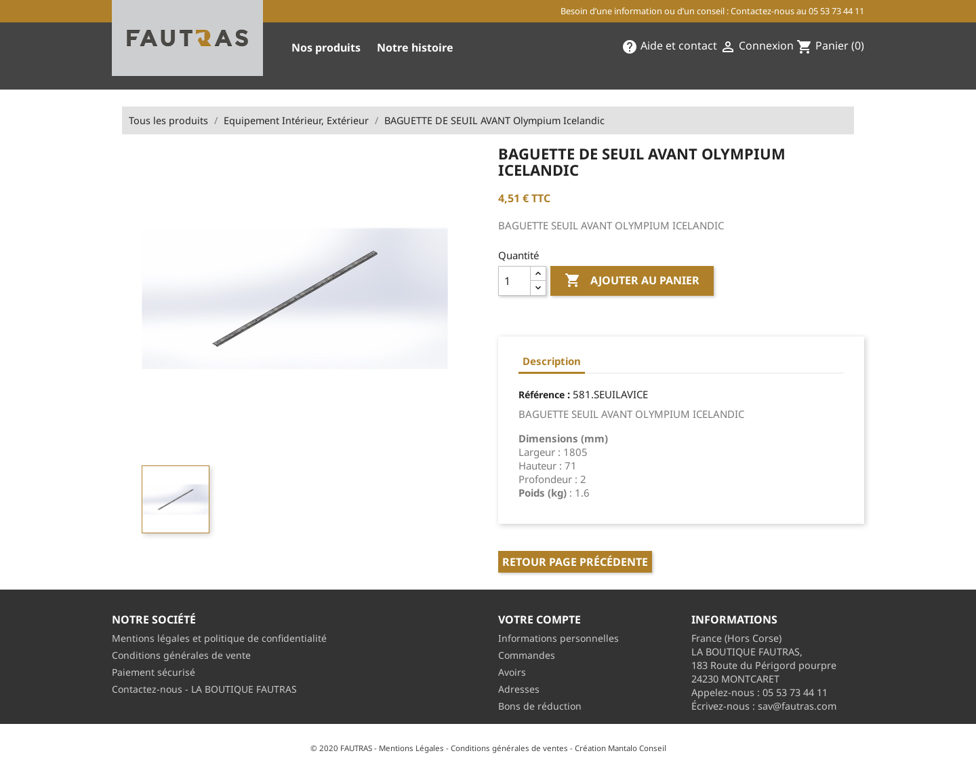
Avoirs (512, 672)
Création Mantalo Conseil (620, 748)
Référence (541, 394)
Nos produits (326, 47)
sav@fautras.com (797, 706)
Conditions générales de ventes (509, 748)
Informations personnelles (558, 638)
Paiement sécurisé (153, 672)
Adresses (519, 689)
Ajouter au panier (632, 281)
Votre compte (539, 619)
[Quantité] (514, 281)
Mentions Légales (411, 748)
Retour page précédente (575, 561)
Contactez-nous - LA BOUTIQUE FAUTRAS (204, 689)
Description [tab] (552, 361)
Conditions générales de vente (181, 655)
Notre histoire (415, 47)
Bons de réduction (540, 706)
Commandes (526, 655)
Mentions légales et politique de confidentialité (219, 638)
